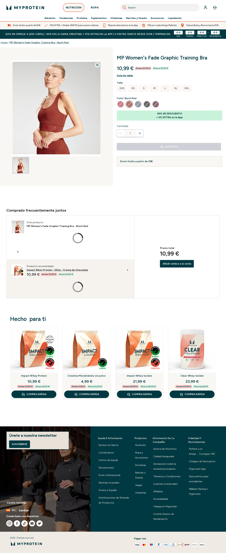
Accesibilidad (160, 498)
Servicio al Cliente (108, 445)
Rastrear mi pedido (109, 482)
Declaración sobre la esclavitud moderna (164, 466)
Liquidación (175, 18)
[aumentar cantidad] (139, 133)
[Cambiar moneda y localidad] (45, 510)
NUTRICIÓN (73, 8)
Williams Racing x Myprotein (198, 491)
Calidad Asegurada (163, 456)
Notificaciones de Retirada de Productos (114, 500)
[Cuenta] (205, 7)
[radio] (122, 88)
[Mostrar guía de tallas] (169, 75)
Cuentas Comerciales (165, 483)
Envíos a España (108, 490)
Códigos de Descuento (202, 461)
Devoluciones (106, 467)
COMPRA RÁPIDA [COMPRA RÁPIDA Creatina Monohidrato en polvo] (86, 394)
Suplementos (99, 18)
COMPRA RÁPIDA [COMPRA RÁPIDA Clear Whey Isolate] (192, 394)
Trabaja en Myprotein (165, 506)
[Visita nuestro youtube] (32, 523)
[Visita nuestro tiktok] (24, 523)
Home (4, 42)
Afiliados (158, 491)
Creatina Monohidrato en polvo (87, 375)
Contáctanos (106, 452)
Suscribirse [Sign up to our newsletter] (19, 444)
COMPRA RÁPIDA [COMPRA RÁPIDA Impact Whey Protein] (33, 394)
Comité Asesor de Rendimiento (163, 516)
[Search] (124, 7)
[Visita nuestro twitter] (39, 523)
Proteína (82, 18)
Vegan (138, 485)
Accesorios (157, 18)
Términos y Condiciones (166, 476)
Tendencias (66, 18)
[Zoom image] (97, 64)
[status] (130, 133)
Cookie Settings (16, 502)
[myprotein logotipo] (25, 7)
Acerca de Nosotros (165, 448)
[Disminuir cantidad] (120, 133)
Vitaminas (116, 18)
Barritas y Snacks (136, 18)
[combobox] (159, 7)
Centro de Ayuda (108, 460)
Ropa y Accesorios (141, 455)
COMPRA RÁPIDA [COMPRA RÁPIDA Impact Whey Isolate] (139, 394)
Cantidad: (123, 126)
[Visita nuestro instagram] (9, 523)
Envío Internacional (109, 475)
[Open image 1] (21, 165)
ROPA (95, 8)
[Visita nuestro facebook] (17, 523)
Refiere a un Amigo (202, 451)
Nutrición (140, 445)
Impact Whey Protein (34, 375)
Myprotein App (197, 468)
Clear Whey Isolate (192, 375)
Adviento (49, 18)
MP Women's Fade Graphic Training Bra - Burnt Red (39, 42)
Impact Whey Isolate (139, 375)
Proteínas (140, 465)
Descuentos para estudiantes (198, 479)
